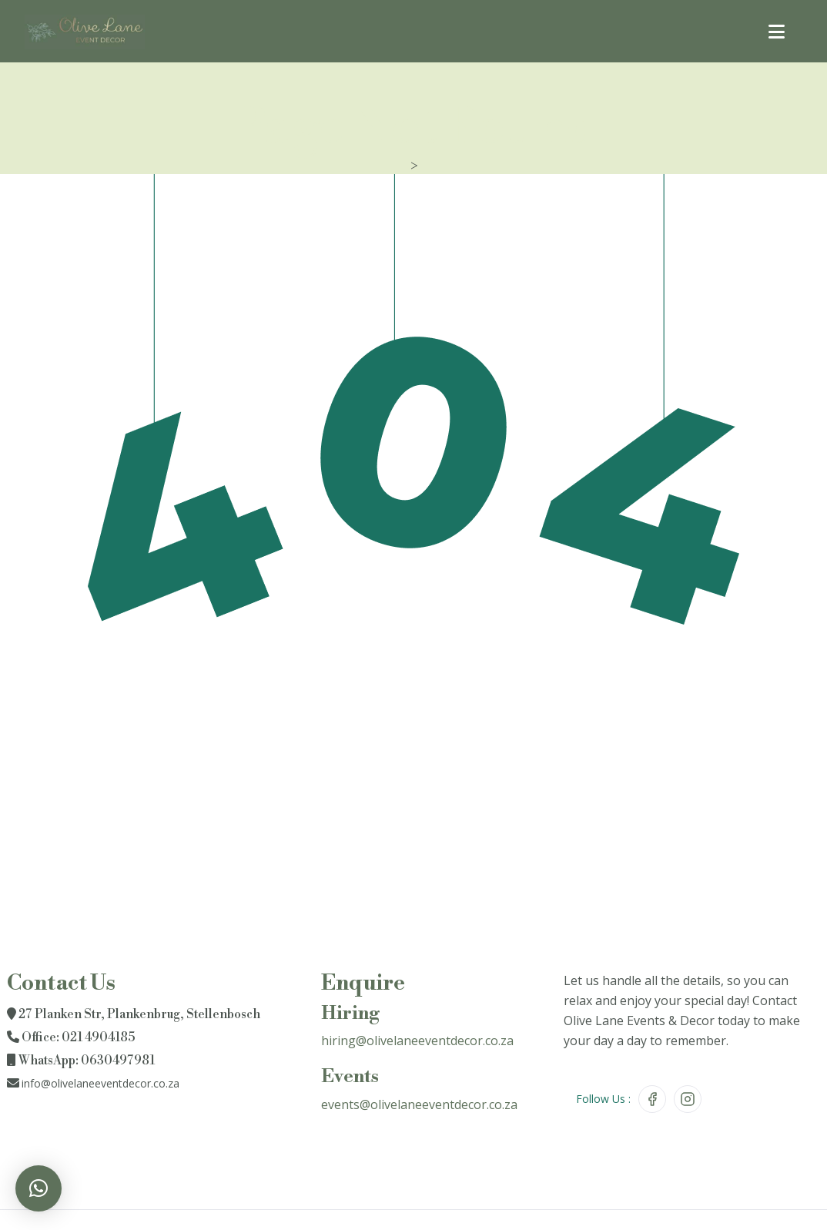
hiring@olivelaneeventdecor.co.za (417, 1040)
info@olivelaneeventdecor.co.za (100, 1083)
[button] (38, 1188)
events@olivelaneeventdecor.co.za (419, 1104)
